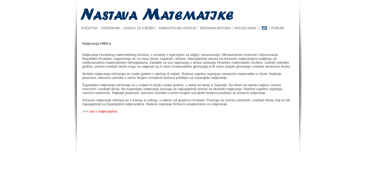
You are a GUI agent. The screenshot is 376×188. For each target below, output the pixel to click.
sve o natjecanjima (103, 111)
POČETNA (88, 28)
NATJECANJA (245, 28)
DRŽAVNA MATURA (215, 28)
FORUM (277, 28)
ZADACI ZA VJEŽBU (139, 28)
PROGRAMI (110, 28)
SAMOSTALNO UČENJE (177, 28)
